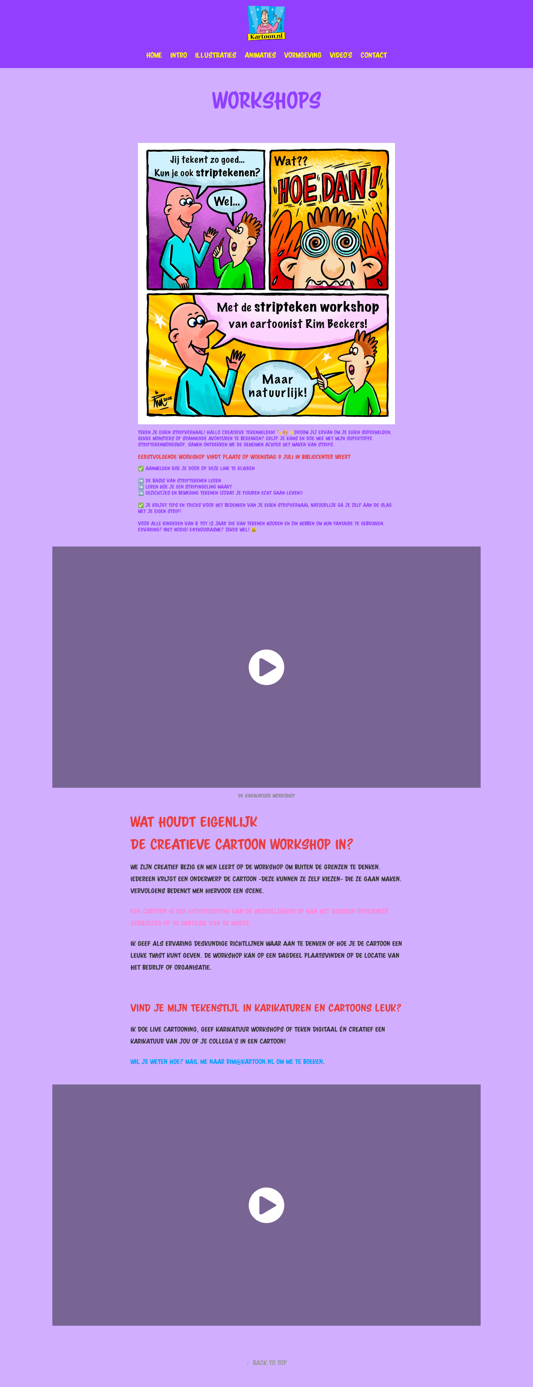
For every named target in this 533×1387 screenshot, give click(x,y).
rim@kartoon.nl (250, 1062)
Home (154, 55)
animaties (260, 55)
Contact (374, 55)
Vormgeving (303, 55)
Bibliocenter (317, 456)
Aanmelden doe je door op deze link (187, 468)
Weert (342, 456)
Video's (341, 55)
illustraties (215, 55)
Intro (178, 55)
